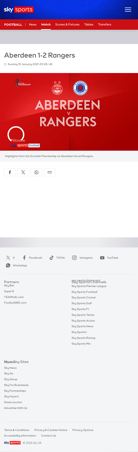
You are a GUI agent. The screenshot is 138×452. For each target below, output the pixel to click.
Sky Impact (11, 402)
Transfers (104, 24)
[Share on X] (23, 172)
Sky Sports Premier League (89, 293)
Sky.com (9, 367)
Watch (46, 24)
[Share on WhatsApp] (36, 172)
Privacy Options (82, 430)
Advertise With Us (15, 413)
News (33, 24)
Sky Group (10, 385)
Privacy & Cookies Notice (50, 430)
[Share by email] (49, 172)
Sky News (10, 373)
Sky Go (8, 379)
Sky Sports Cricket (84, 305)
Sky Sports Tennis (83, 322)
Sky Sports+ (79, 339)
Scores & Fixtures (67, 24)
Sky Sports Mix (81, 351)
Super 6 (9, 293)
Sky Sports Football (84, 299)
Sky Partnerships (15, 396)
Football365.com (15, 305)
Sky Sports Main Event (86, 288)
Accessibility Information (20, 435)
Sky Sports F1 (80, 316)
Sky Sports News (82, 334)
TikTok (56, 257)
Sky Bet (9, 288)
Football (13, 24)
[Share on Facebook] (10, 172)
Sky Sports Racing (83, 345)
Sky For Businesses (16, 390)
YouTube (108, 257)
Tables (88, 24)
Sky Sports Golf (82, 311)
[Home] (19, 10)
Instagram (82, 257)
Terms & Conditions (16, 430)
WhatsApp (15, 265)
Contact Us (48, 435)
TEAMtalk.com (14, 299)
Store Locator (13, 408)
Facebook (31, 257)
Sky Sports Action (83, 328)
